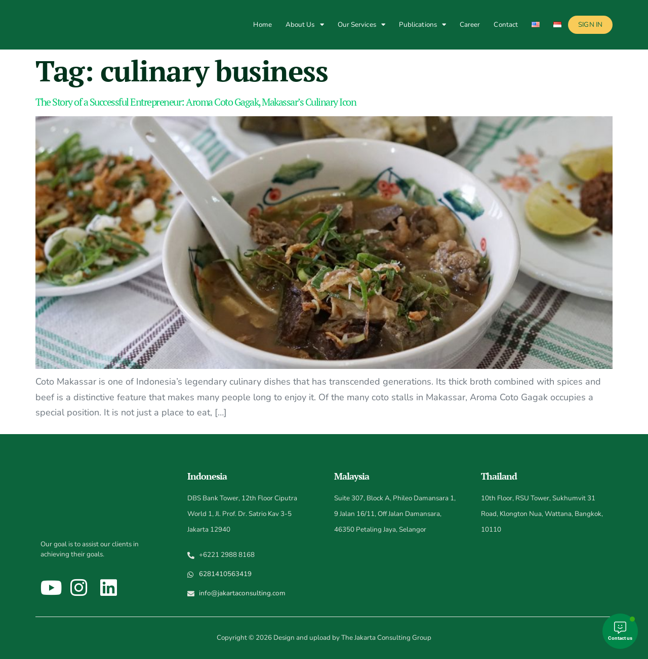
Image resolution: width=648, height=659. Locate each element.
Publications (422, 24)
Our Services (361, 24)
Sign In (590, 24)
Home (262, 24)
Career (470, 24)
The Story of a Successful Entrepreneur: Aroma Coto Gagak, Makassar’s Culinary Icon (195, 102)
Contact (506, 24)
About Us (305, 24)
